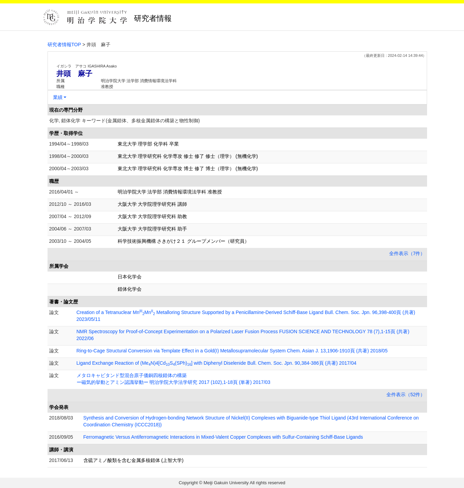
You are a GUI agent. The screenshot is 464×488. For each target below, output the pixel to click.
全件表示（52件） (405, 394)
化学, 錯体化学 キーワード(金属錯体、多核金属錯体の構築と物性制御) (124, 120)
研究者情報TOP (64, 44)
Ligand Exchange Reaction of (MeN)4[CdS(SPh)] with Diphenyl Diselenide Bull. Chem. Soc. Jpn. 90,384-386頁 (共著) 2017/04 (217, 363)
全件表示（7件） (407, 253)
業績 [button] (58, 97)
